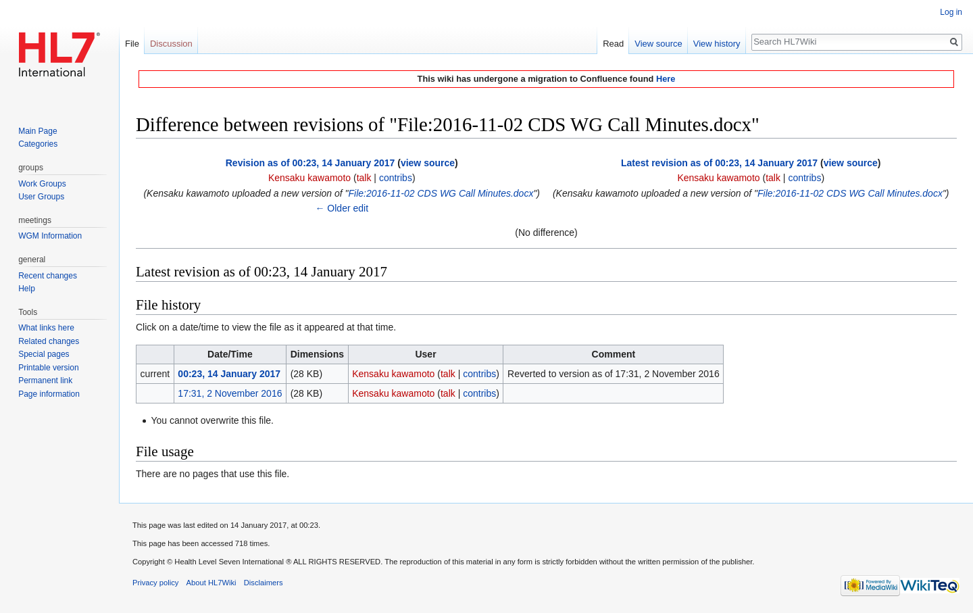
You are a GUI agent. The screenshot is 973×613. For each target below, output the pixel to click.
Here (665, 79)
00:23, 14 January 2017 (229, 373)
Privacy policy (155, 583)
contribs (395, 177)
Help (26, 288)
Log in (951, 12)
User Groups (41, 196)
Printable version (48, 367)
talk (364, 177)
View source (658, 44)
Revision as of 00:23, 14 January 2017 (310, 162)
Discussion (171, 44)
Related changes (48, 341)
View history (717, 44)
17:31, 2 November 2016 (230, 393)
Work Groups (42, 184)
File (132, 44)
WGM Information (50, 236)
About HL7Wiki (211, 583)
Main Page (37, 131)
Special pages (43, 354)
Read (613, 44)
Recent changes (47, 275)
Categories (37, 144)
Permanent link (45, 380)
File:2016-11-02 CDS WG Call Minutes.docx (441, 193)
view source (428, 162)
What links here (46, 328)
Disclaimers (263, 583)
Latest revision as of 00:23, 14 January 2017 (719, 162)
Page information (49, 394)
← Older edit (341, 208)
